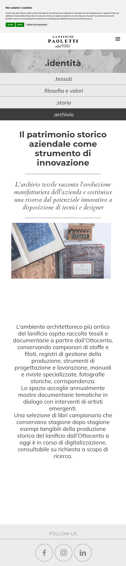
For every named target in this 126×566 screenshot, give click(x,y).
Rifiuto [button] (20, 25)
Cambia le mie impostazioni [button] (37, 25)
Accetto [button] (10, 25)
